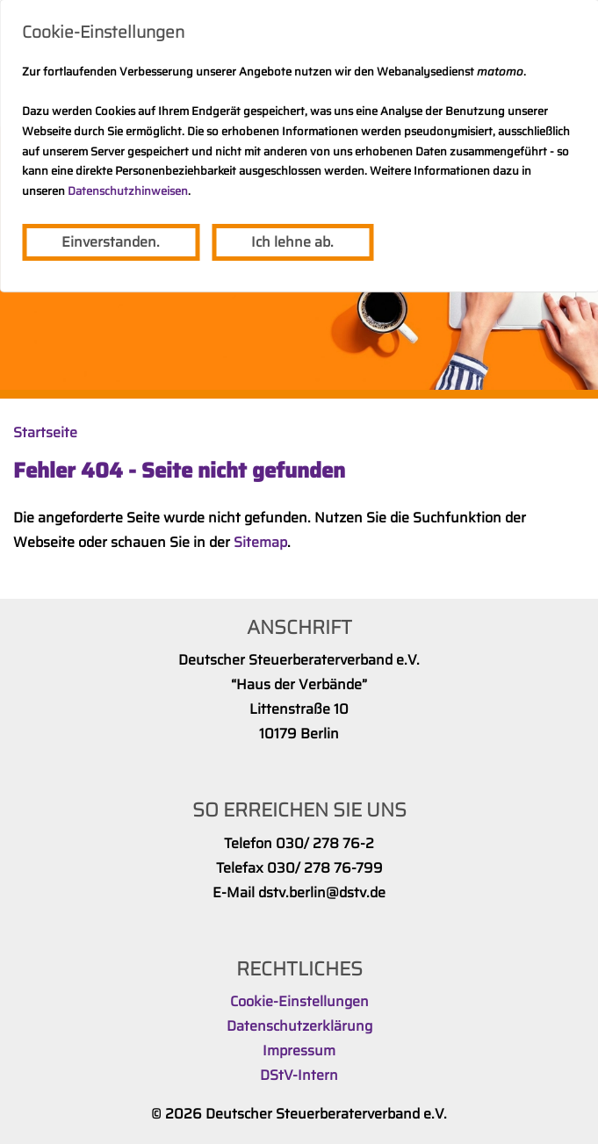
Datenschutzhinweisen (128, 191)
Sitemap (260, 542)
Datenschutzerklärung (299, 1026)
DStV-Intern (299, 1075)
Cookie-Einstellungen (299, 1001)
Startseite (45, 432)
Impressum (299, 1050)
